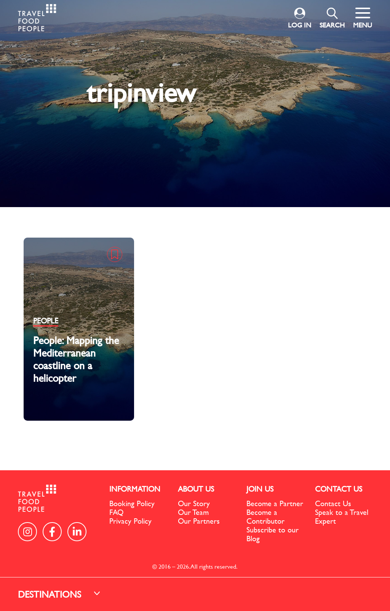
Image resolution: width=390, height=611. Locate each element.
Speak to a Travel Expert (341, 516)
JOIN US (259, 488)
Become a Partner (274, 503)
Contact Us (333, 503)
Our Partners (199, 520)
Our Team (193, 512)
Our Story (194, 503)
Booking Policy (132, 503)
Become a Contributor (265, 516)
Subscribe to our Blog (272, 534)
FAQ (116, 512)
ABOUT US (196, 488)
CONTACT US (338, 488)
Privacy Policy (130, 520)
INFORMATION (134, 488)
